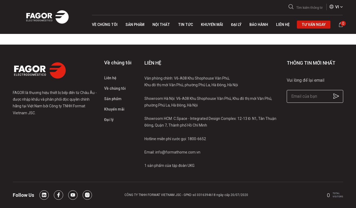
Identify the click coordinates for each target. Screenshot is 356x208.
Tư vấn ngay (314, 24)
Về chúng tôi (115, 88)
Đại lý (109, 119)
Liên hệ (110, 78)
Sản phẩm (113, 99)
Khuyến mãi (114, 109)
